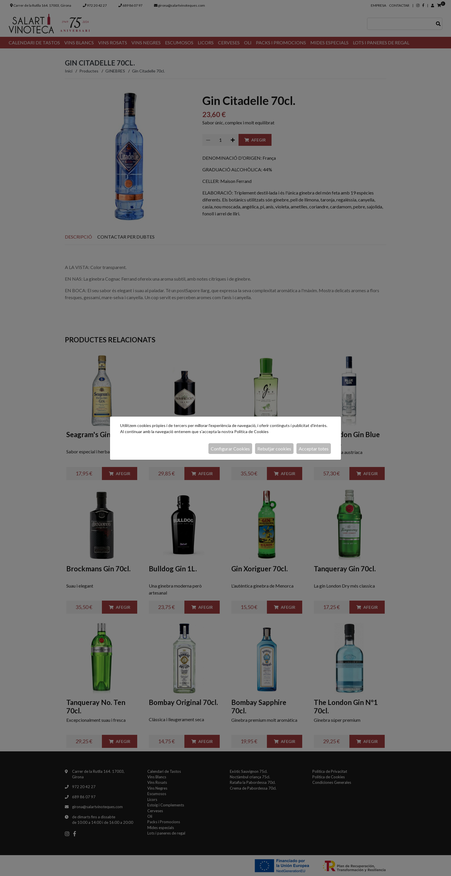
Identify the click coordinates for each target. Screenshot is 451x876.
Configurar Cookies (230, 448)
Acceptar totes (314, 448)
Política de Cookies (251, 431)
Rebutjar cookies (274, 448)
